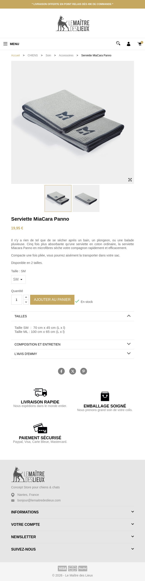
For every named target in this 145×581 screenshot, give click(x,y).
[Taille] (18, 279)
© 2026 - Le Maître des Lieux (72, 575)
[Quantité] (16, 300)
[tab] (72, 316)
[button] (73, 316)
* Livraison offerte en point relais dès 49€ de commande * (72, 4)
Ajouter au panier (52, 300)
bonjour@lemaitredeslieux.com (38, 500)
